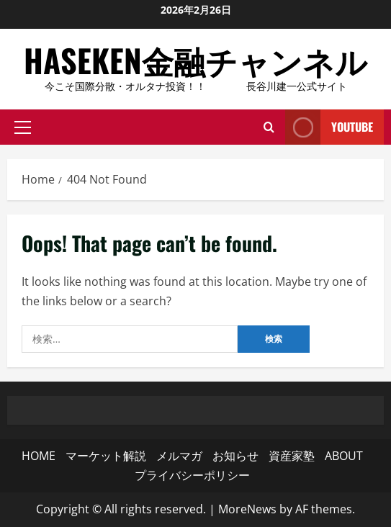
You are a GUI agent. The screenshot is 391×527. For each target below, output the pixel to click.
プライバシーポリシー (192, 475)
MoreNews (247, 509)
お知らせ (235, 456)
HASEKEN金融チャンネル (195, 60)
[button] (22, 127)
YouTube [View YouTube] (329, 127)
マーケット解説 (106, 456)
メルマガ (179, 456)
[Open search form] (269, 127)
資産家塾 (292, 456)
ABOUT (344, 456)
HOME (38, 456)
